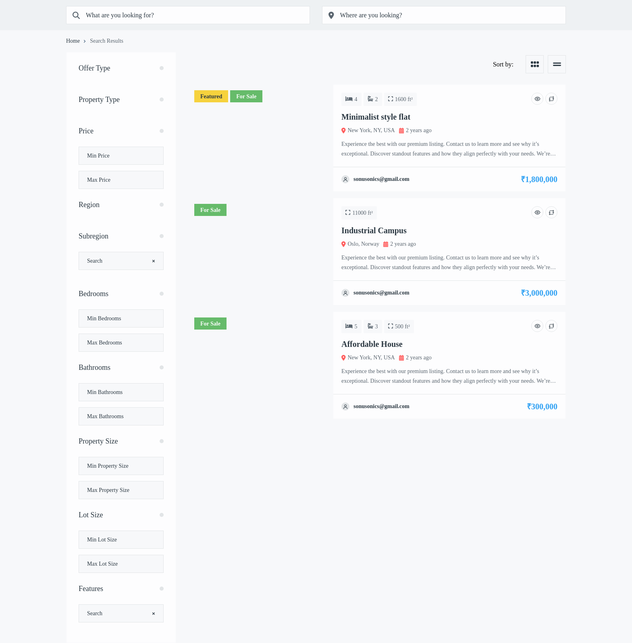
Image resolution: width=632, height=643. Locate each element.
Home (73, 41)
